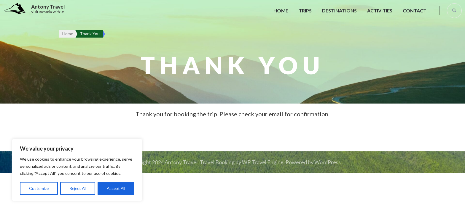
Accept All (115, 188)
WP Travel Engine (263, 162)
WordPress (327, 162)
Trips (305, 10)
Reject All (77, 188)
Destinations (339, 10)
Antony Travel (48, 7)
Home (280, 10)
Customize (39, 188)
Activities (379, 10)
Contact (414, 10)
